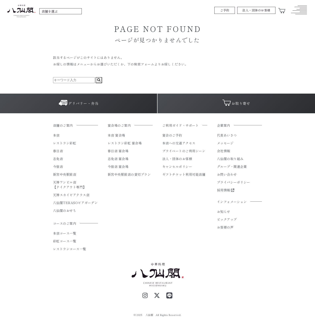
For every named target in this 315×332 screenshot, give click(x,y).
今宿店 (58, 166)
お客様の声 (225, 227)
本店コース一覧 (64, 233)
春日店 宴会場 (118, 150)
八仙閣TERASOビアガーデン (75, 202)
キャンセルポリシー (177, 166)
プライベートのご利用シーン (183, 150)
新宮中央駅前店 (64, 174)
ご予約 (224, 10)
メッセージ (225, 143)
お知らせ (223, 211)
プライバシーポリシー (233, 182)
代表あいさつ (227, 135)
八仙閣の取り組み (230, 158)
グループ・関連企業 (232, 166)
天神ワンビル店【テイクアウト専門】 (69, 184)
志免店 (58, 158)
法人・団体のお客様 (177, 158)
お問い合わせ (227, 174)
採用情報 (225, 190)
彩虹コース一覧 (64, 241)
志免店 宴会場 (118, 158)
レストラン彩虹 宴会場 (125, 143)
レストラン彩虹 (64, 143)
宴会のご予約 (172, 135)
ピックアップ (227, 219)
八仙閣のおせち (64, 210)
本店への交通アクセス (178, 143)
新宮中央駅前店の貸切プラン (129, 174)
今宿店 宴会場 (118, 166)
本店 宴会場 (116, 135)
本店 (56, 135)
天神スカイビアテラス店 (71, 194)
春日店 (58, 150)
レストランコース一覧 (69, 248)
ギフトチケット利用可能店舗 (183, 174)
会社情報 (223, 150)
